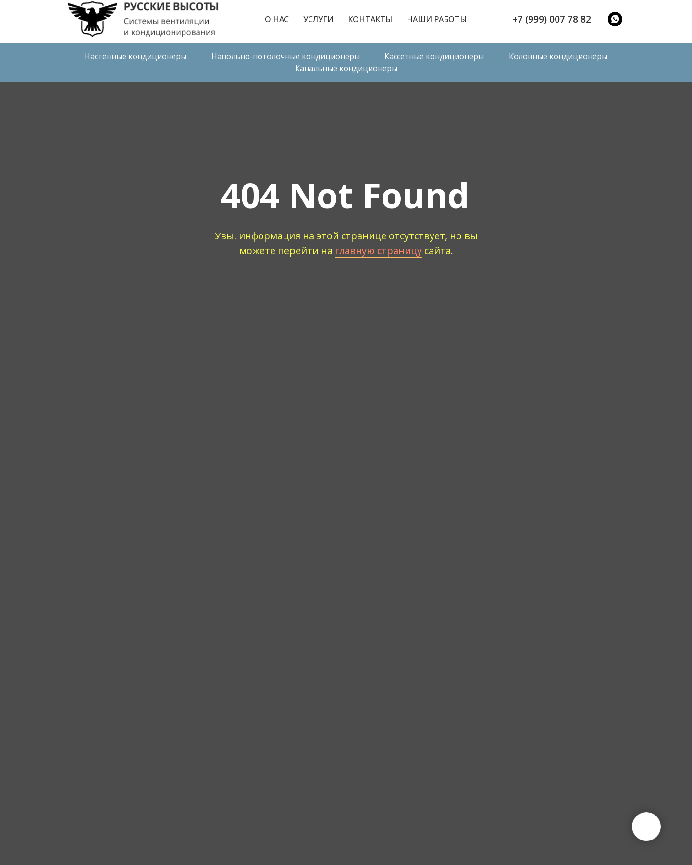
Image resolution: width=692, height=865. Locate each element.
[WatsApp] (615, 19)
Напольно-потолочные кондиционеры (285, 56)
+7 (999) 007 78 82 (551, 19)
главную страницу (378, 250)
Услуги (318, 19)
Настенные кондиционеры (135, 56)
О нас (277, 19)
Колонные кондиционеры (558, 56)
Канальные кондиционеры (346, 68)
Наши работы (437, 19)
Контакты (370, 19)
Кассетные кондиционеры (434, 56)
